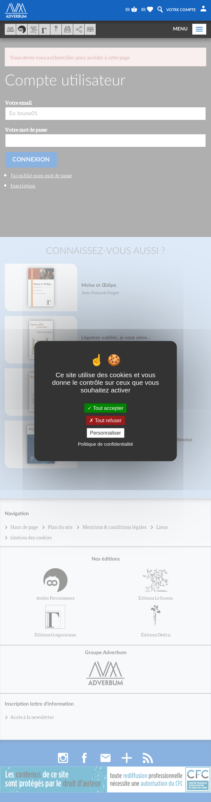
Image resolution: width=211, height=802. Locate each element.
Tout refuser (105, 420)
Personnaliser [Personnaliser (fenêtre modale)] (105, 433)
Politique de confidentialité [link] (105, 443)
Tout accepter (105, 408)
